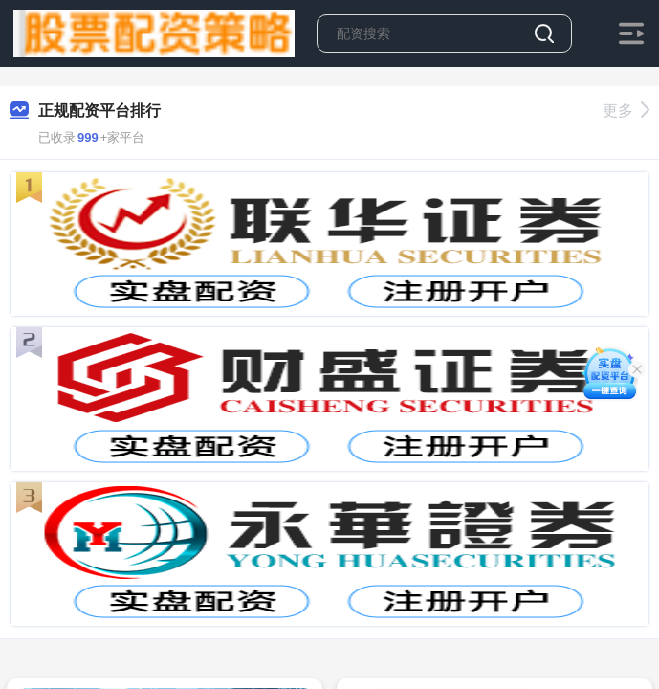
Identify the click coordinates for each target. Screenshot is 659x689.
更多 (626, 110)
